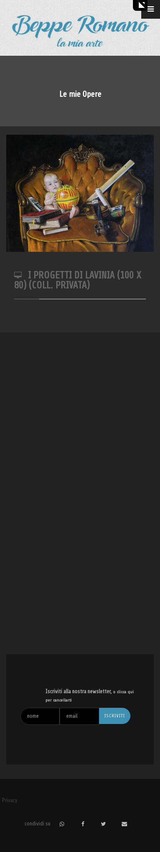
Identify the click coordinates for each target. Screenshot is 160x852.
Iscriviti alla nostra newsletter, (89, 695)
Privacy (10, 800)
